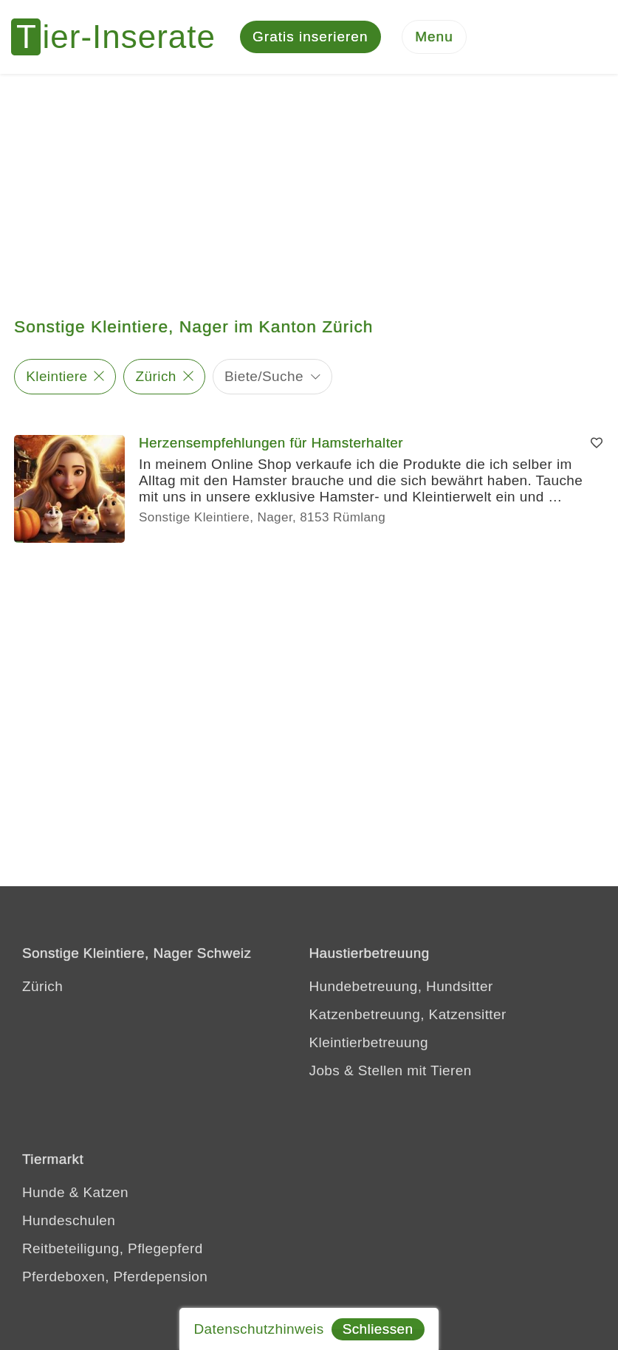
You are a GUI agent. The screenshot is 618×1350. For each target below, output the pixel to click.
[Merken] (596, 443)
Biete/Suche (263, 376)
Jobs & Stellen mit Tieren (390, 1070)
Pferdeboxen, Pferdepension (114, 1276)
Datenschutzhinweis (258, 1329)
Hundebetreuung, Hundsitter (401, 986)
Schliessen (378, 1329)
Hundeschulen (68, 1220)
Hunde (43, 1192)
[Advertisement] (309, 184)
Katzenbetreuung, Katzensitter (408, 1014)
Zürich (156, 376)
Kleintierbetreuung (368, 1042)
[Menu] (434, 37)
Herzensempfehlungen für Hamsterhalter (271, 442)
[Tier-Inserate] (122, 37)
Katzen (105, 1192)
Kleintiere (56, 376)
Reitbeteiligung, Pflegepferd (112, 1248)
